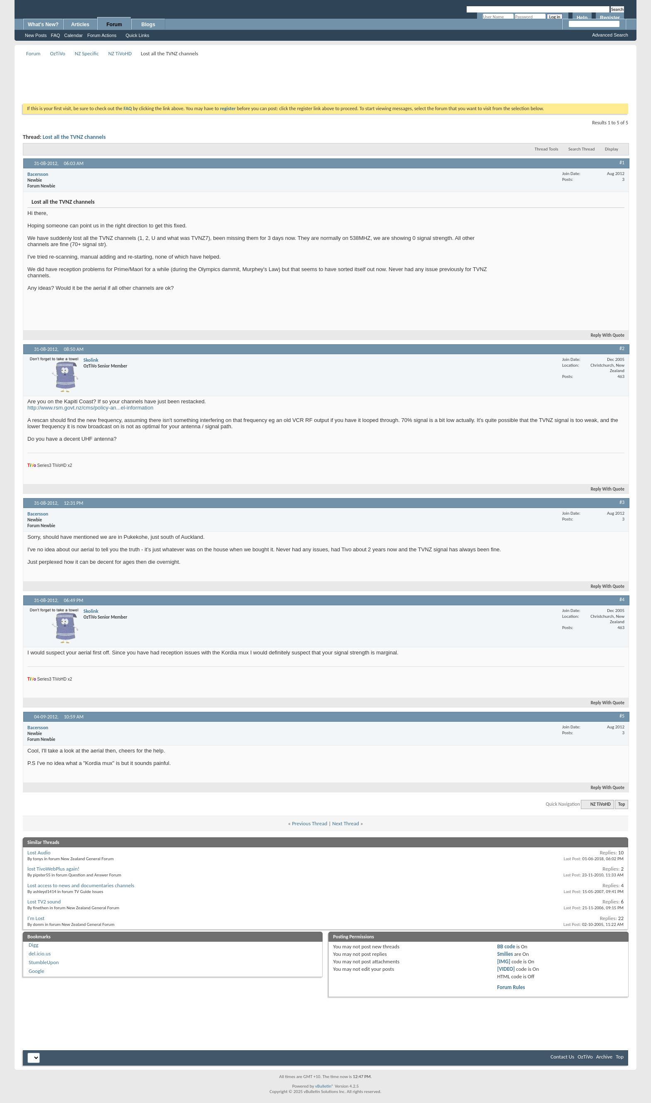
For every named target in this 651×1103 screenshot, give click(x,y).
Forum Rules (511, 987)
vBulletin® (324, 1086)
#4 (621, 599)
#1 (621, 162)
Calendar (73, 35)
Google (36, 971)
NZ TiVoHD (120, 53)
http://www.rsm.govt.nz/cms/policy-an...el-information (90, 408)
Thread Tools (546, 149)
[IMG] (503, 961)
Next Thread (345, 823)
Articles (80, 24)
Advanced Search (610, 34)
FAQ (55, 35)
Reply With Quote (604, 335)
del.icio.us (40, 953)
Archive (604, 1057)
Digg (33, 945)
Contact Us (562, 1057)
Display (611, 149)
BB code (506, 946)
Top (621, 804)
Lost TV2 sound (44, 901)
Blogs (148, 24)
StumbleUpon (44, 962)
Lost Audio (39, 852)
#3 (621, 502)
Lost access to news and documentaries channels (80, 885)
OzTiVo (57, 53)
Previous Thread (309, 823)
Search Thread (581, 149)
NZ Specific (87, 53)
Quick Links (137, 35)
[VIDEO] (506, 969)
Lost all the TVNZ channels (74, 137)
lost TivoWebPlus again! (53, 869)
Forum (114, 24)
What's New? (43, 24)
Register (610, 18)
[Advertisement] (325, 77)
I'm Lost (35, 918)
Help (582, 18)
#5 (621, 716)
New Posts (36, 35)
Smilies (505, 954)
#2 (621, 348)
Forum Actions (101, 35)
